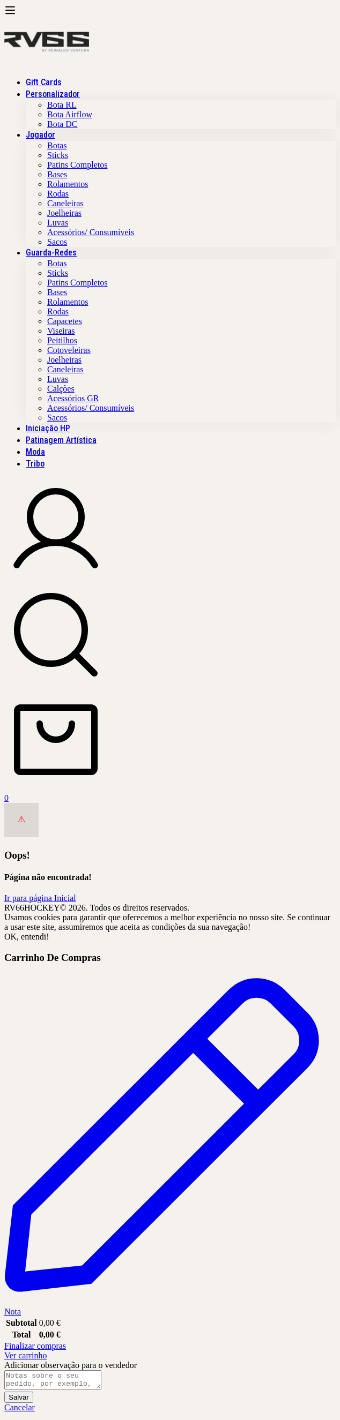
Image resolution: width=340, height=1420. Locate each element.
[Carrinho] (170, 745)
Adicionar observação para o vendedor (70, 1365)
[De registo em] (55, 578)
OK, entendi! (26, 936)
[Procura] (170, 635)
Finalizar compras (35, 1345)
